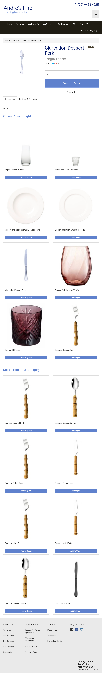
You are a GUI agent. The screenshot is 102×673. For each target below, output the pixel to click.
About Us (20, 24)
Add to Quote (71, 83)
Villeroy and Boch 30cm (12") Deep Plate (22, 230)
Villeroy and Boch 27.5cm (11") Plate (70, 230)
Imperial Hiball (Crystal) (15, 170)
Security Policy (31, 652)
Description (10, 99)
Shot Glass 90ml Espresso (66, 170)
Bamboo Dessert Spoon (65, 423)
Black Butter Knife (62, 603)
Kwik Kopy (95, 669)
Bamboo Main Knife (63, 543)
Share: (52, 63)
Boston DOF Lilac (12, 350)
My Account (52, 630)
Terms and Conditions (29, 639)
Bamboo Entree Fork (14, 483)
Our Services (48, 24)
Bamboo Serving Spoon (15, 603)
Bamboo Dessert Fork (64, 350)
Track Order (52, 635)
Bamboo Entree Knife (64, 483)
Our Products (33, 24)
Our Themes (63, 24)
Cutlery (16, 40)
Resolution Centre (54, 641)
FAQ (73, 24)
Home (9, 24)
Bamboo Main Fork (13, 543)
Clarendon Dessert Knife (15, 290)
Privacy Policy (31, 646)
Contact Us (84, 24)
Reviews (28, 99)
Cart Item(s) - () (89, 31)
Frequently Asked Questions (32, 631)
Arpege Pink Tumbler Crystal (67, 290)
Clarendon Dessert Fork (31, 40)
